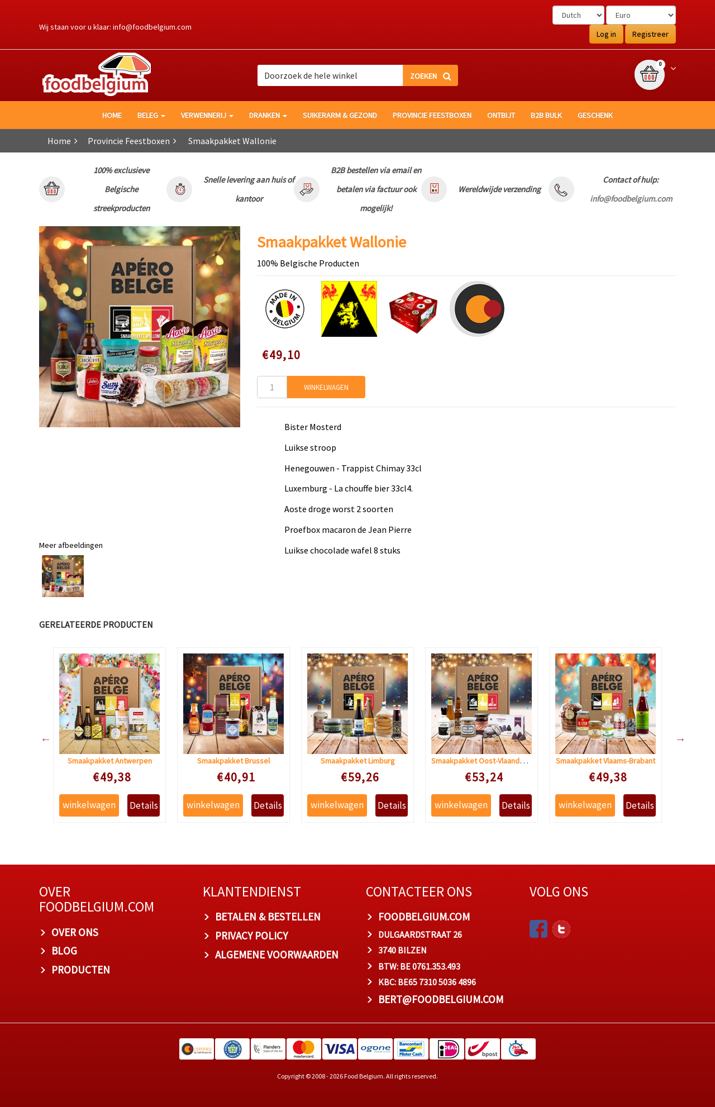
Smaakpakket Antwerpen (110, 761)
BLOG (64, 950)
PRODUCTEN (80, 969)
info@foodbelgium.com (152, 27)
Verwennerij (207, 115)
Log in (606, 34)
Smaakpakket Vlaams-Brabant (605, 761)
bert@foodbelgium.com (440, 999)
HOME (112, 115)
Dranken (268, 115)
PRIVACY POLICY (251, 935)
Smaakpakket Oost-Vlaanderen (483, 761)
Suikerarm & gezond (340, 115)
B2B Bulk (546, 115)
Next (674, 739)
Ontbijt (501, 115)
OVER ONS (74, 932)
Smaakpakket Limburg (358, 761)
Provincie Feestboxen (432, 115)
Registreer (650, 34)
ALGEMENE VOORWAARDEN (277, 954)
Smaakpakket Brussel (233, 761)
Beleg (151, 115)
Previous (40, 739)
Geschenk (595, 115)
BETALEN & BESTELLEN (268, 916)
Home (59, 140)
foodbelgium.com (424, 916)
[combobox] (357, 75)
